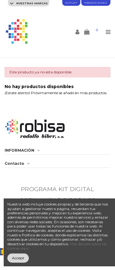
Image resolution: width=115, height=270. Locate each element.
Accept (18, 258)
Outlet (71, 2)
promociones (95, 2)
